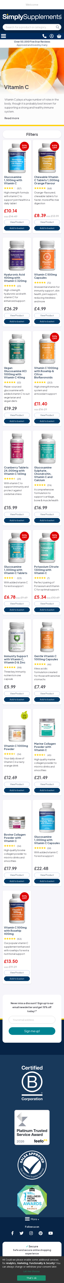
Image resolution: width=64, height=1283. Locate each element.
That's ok (31, 1278)
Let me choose (31, 1271)
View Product (17, 222)
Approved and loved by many (32, 43)
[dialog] (32, 1269)
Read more (11, 118)
